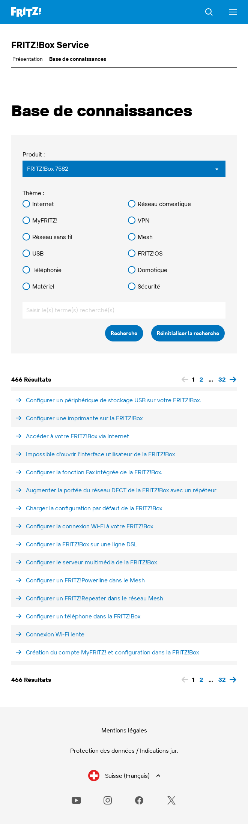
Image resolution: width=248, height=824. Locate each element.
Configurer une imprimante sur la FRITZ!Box (84, 418)
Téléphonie (47, 270)
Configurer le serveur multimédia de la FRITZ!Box (91, 562)
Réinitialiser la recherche (188, 333)
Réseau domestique (164, 204)
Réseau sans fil (52, 237)
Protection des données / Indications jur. (124, 750)
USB (38, 253)
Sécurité (149, 286)
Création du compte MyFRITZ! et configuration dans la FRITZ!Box (112, 652)
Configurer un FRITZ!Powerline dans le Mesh (85, 580)
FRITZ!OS (150, 253)
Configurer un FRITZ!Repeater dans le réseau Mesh (94, 598)
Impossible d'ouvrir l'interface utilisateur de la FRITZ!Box (100, 454)
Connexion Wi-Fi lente (55, 634)
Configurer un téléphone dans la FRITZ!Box (83, 616)
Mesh (145, 237)
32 (222, 379)
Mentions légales (124, 730)
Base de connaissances (77, 59)
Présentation (27, 59)
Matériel (43, 286)
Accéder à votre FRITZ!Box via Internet (77, 436)
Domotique (152, 270)
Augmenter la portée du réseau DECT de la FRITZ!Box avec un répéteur (121, 490)
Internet (43, 204)
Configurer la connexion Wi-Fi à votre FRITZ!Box (89, 526)
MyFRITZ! (44, 220)
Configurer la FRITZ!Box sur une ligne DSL (81, 544)
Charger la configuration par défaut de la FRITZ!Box (94, 508)
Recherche (124, 333)
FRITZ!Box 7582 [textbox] (47, 168)
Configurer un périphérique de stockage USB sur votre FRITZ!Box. (113, 400)
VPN (144, 220)
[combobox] (124, 169)
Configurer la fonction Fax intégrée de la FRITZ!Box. (94, 472)
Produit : (34, 154)
